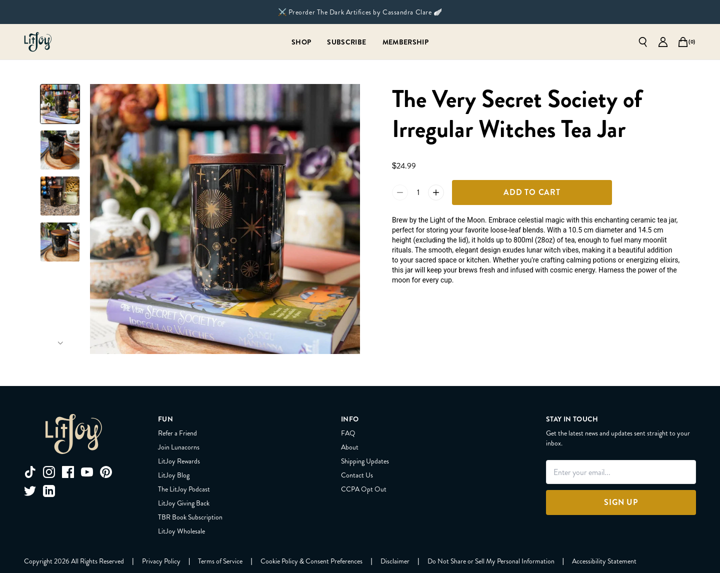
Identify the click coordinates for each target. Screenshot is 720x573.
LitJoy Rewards (179, 461)
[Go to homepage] (38, 42)
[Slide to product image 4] (60, 242)
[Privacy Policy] (161, 561)
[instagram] (49, 472)
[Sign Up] (621, 502)
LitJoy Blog (174, 475)
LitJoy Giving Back (184, 503)
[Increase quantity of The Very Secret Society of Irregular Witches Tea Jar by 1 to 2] (436, 192)
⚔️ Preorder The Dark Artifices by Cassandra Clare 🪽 (360, 12)
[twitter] (30, 491)
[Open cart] (683, 42)
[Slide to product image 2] (60, 150)
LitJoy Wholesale (181, 531)
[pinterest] (106, 472)
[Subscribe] (346, 42)
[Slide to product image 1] (60, 104)
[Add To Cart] (532, 192)
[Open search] (643, 42)
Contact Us (357, 475)
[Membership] (405, 42)
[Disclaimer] (395, 561)
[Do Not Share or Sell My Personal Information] (491, 561)
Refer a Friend (177, 433)
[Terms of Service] (220, 561)
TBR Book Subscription (190, 517)
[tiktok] (30, 472)
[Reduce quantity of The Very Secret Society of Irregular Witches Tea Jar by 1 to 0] (400, 192)
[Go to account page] (663, 42)
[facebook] (68, 472)
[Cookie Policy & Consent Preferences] (311, 561)
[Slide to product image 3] (60, 196)
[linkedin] (49, 491)
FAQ (348, 433)
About (349, 447)
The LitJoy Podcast (184, 489)
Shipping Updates (365, 461)
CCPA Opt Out (363, 489)
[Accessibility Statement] (604, 561)
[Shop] (301, 42)
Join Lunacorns (179, 447)
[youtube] (87, 472)
